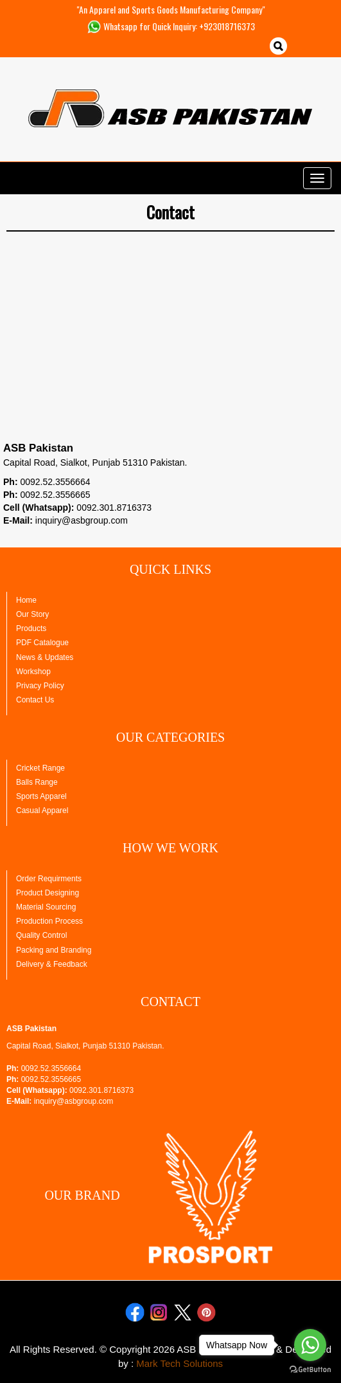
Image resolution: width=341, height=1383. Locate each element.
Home (26, 600)
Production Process (49, 921)
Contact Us (35, 699)
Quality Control (41, 935)
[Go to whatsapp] (310, 1345)
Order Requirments (49, 878)
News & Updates (44, 657)
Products (31, 628)
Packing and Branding (53, 950)
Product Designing (47, 892)
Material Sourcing (46, 906)
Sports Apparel (41, 796)
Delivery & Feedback (51, 964)
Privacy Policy (40, 685)
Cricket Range (40, 768)
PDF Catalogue (42, 642)
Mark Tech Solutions (179, 1363)
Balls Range (37, 782)
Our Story (32, 614)
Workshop (33, 671)
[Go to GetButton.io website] (310, 1370)
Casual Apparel (42, 810)
